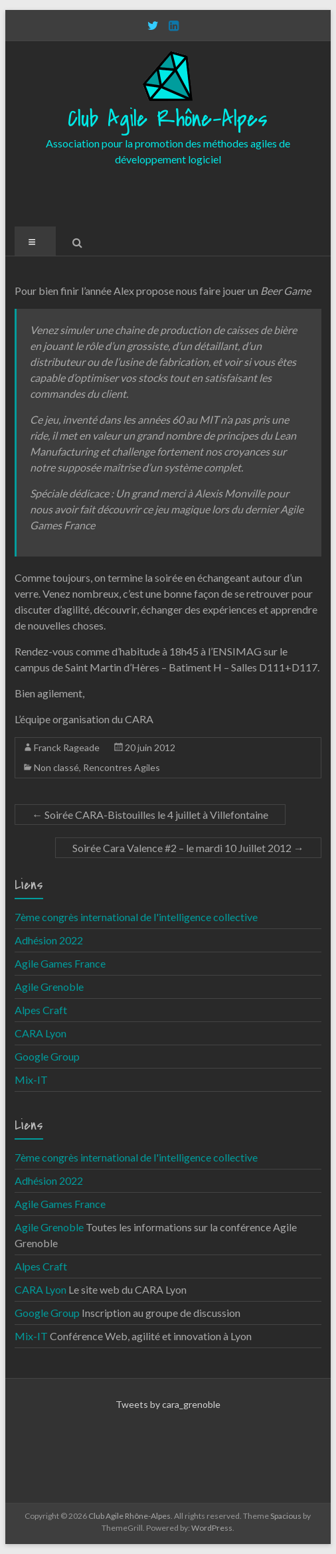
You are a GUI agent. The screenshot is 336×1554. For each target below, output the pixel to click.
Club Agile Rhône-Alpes (168, 119)
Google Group (47, 1056)
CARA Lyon (40, 1033)
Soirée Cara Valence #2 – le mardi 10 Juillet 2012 (188, 847)
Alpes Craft (41, 1009)
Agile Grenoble (49, 986)
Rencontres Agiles (121, 767)
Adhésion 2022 (49, 940)
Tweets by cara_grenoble (168, 1404)
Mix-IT (31, 1079)
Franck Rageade (67, 747)
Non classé (56, 767)
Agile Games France (60, 963)
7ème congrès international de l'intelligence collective (136, 916)
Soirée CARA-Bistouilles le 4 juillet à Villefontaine (150, 814)
